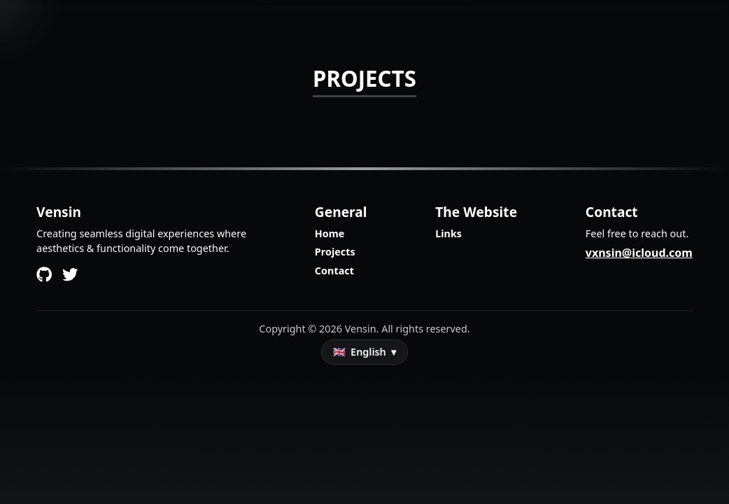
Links (448, 233)
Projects (335, 251)
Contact (334, 270)
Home (330, 233)
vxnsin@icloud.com (639, 252)
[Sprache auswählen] (364, 352)
